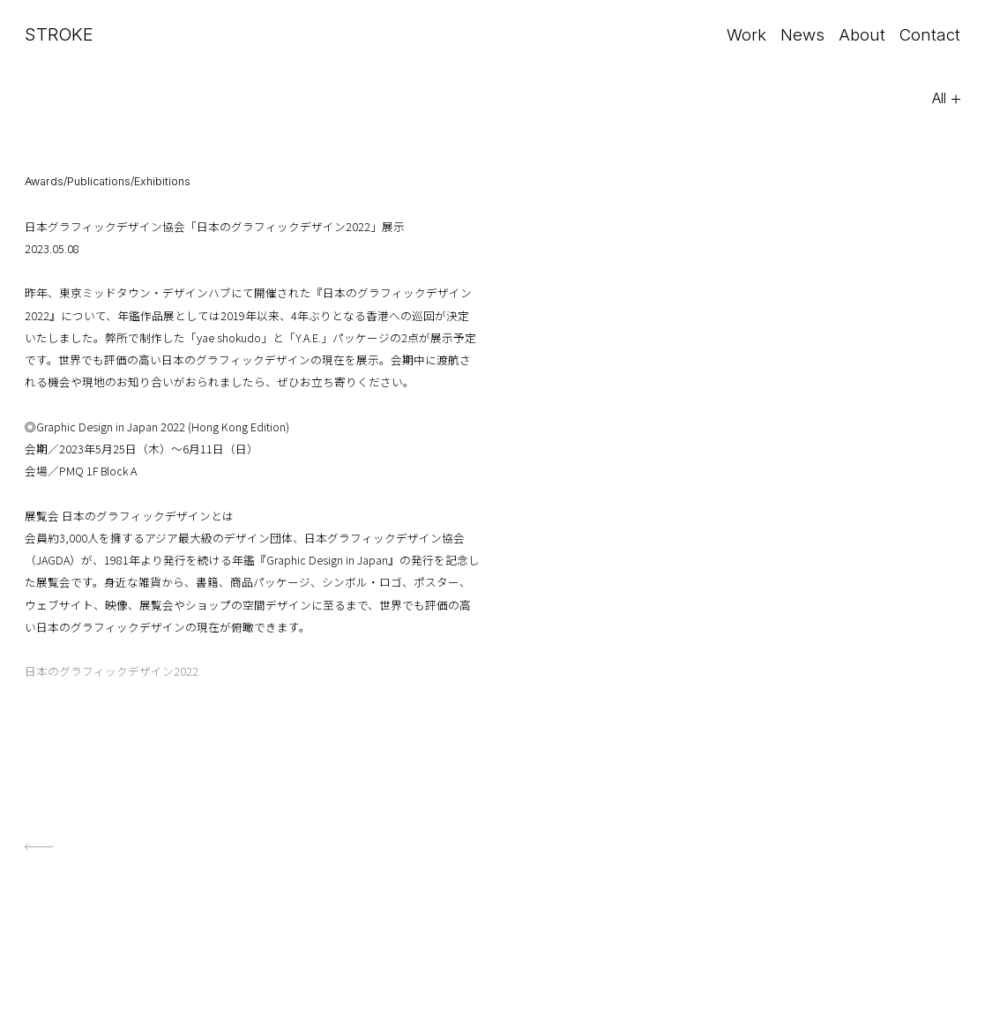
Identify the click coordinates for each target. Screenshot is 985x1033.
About (859, 34)
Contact (928, 34)
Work (740, 34)
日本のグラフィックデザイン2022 (111, 670)
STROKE (59, 34)
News (798, 34)
